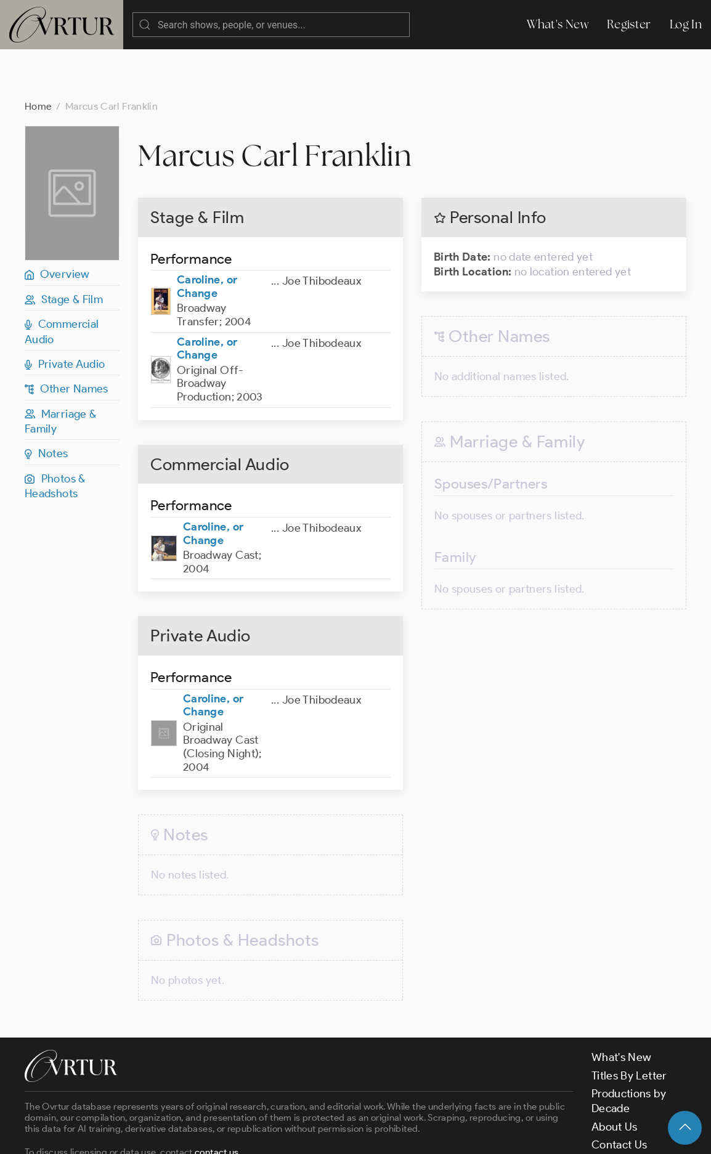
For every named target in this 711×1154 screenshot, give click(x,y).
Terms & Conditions (223, 1134)
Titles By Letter (629, 1026)
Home (38, 57)
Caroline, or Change (207, 237)
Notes (46, 404)
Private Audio (65, 315)
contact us (217, 1102)
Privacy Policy (314, 1134)
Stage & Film (64, 250)
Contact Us (619, 1095)
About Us (614, 1077)
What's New (557, 24)
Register (629, 24)
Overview (57, 225)
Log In (686, 24)
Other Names (66, 339)
